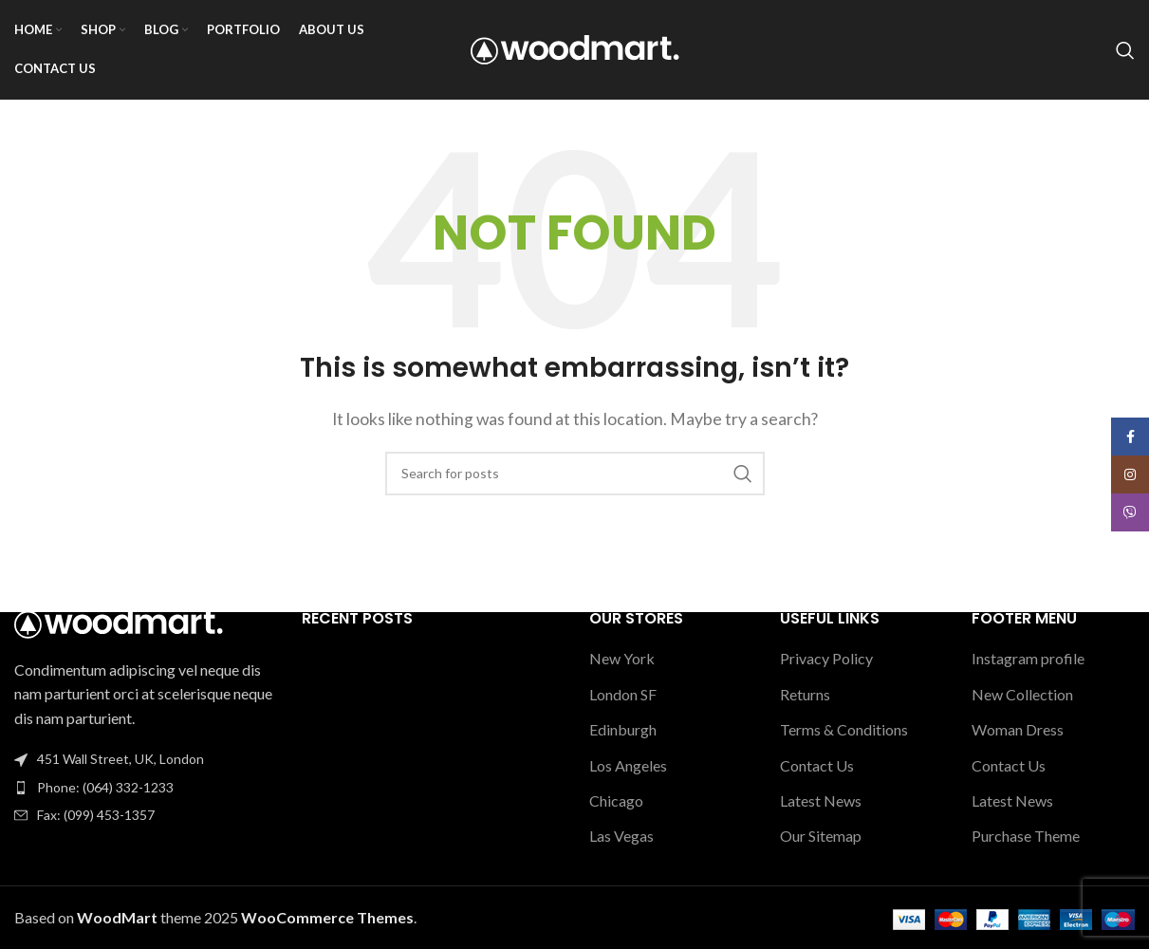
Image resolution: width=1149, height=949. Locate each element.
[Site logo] (575, 48)
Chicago (616, 800)
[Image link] (118, 621)
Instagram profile (1028, 659)
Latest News (821, 800)
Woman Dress (1018, 729)
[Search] (1125, 50)
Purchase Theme (1026, 837)
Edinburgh (623, 729)
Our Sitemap (821, 837)
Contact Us (817, 765)
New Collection (1022, 694)
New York (622, 659)
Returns (805, 694)
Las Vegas (621, 837)
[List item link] (143, 787)
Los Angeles (628, 765)
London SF (623, 694)
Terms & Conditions (844, 729)
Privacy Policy (826, 659)
